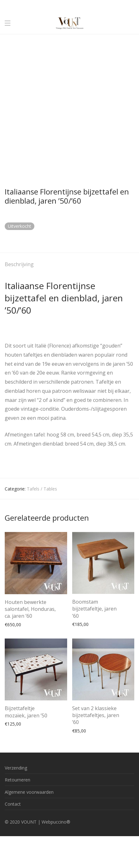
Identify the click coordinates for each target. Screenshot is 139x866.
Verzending (16, 768)
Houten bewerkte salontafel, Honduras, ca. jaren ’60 (30, 609)
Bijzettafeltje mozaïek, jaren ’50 (26, 712)
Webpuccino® (56, 822)
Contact (13, 804)
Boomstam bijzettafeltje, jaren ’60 (94, 608)
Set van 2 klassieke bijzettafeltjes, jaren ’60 (95, 715)
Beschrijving (19, 264)
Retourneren (17, 780)
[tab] (69, 265)
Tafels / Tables (42, 489)
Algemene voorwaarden (29, 792)
